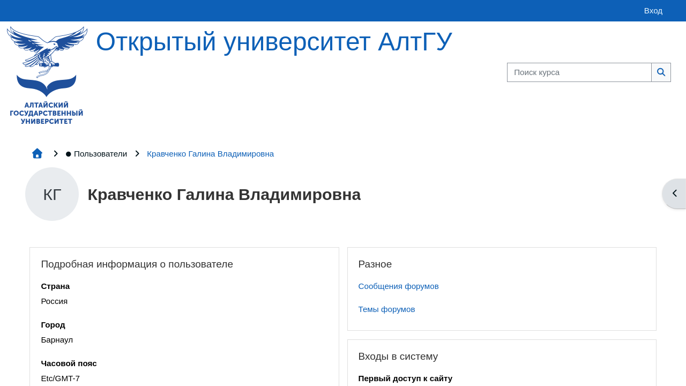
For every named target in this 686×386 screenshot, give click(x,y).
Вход (653, 10)
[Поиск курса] (579, 73)
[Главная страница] (47, 74)
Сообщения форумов (399, 286)
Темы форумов (387, 309)
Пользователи (96, 153)
